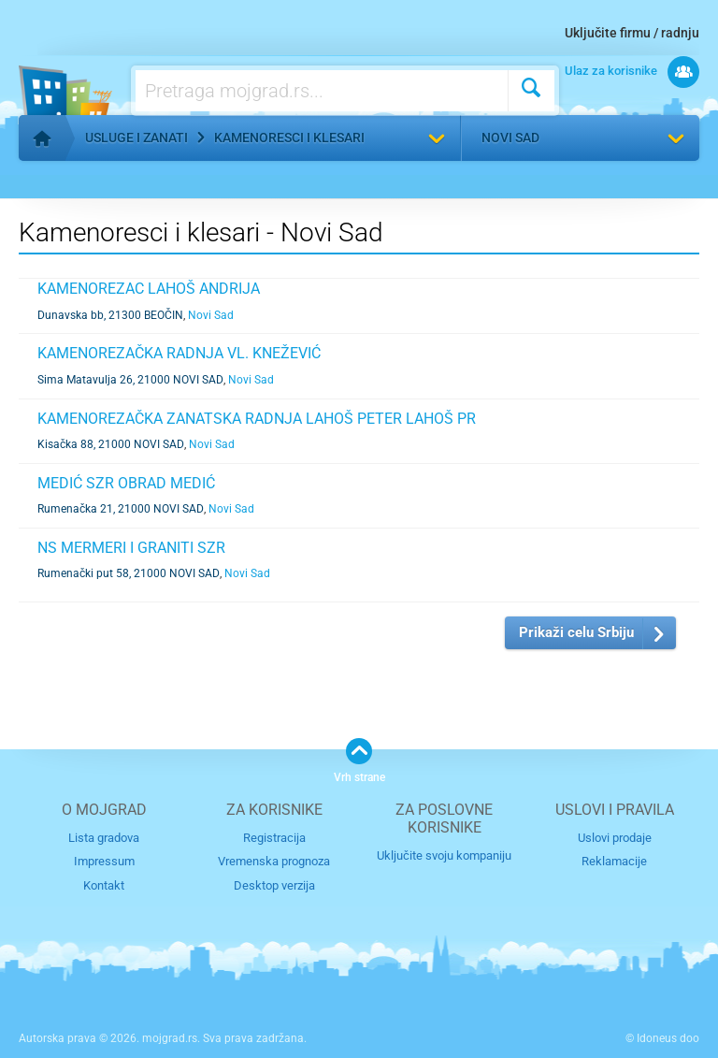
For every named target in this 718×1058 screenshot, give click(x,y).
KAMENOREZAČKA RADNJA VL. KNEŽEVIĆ (179, 353)
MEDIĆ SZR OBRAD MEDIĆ (126, 483)
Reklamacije (614, 861)
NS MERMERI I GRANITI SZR (131, 548)
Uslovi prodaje (615, 838)
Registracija (274, 838)
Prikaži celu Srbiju (576, 632)
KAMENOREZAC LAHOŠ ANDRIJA (148, 288)
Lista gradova (103, 838)
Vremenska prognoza (274, 861)
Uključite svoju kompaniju (444, 855)
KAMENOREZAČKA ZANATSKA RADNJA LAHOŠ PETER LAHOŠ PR (256, 419)
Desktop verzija (274, 885)
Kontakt (103, 885)
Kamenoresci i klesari (289, 137)
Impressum (104, 861)
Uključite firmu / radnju (632, 32)
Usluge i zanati (136, 137)
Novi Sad (510, 137)
